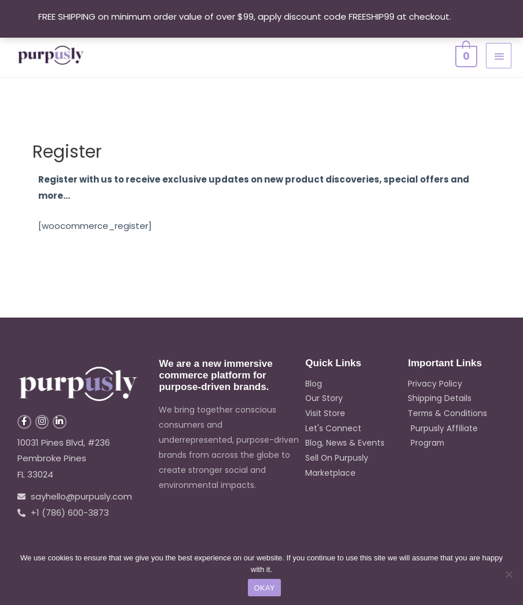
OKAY (264, 588)
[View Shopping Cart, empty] (465, 55)
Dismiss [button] (469, 16)
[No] (508, 574)
